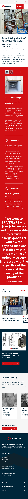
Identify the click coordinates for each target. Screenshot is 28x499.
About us (16, 1)
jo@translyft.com (8, 415)
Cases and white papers (9, 363)
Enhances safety (5, 317)
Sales (4, 410)
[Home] (7, 6)
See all (23, 290)
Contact (21, 1)
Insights (10, 1)
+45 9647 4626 (7, 414)
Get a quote (19, 6)
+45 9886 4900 (10, 466)
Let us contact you (8, 429)
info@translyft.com (9, 468)
